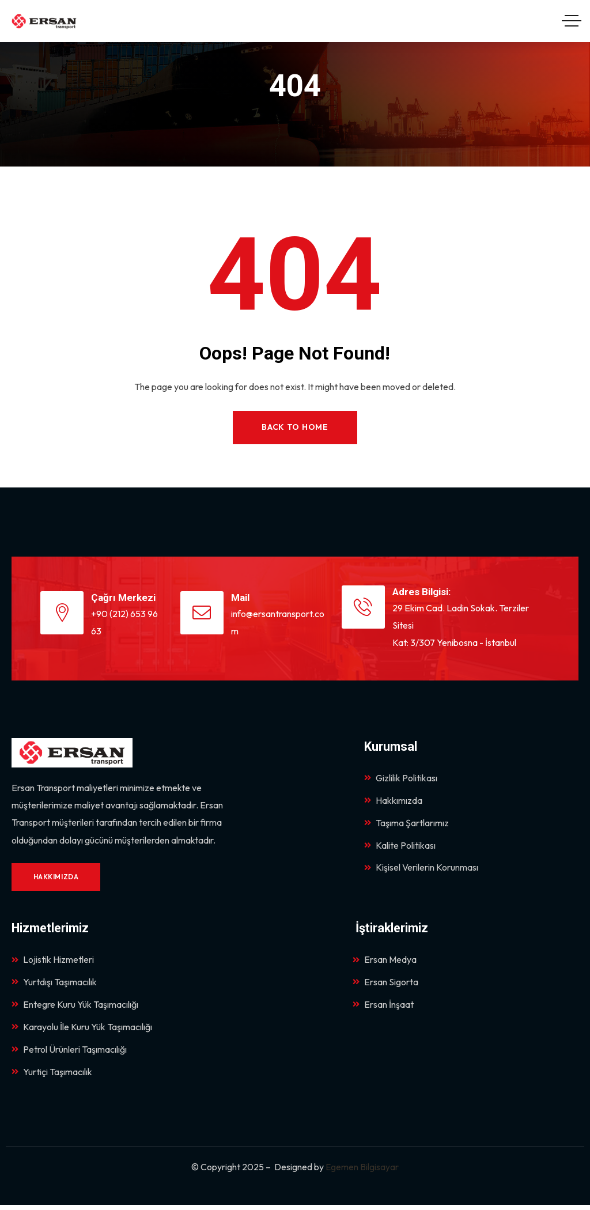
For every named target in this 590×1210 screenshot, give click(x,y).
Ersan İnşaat (383, 1008)
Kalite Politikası (400, 848)
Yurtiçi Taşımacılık (52, 1077)
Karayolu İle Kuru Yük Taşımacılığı (82, 1031)
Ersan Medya (385, 961)
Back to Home (295, 427)
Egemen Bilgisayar (362, 1172)
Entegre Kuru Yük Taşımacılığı (75, 1008)
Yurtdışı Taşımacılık (54, 984)
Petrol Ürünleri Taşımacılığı (69, 1054)
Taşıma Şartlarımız (406, 825)
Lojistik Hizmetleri (53, 961)
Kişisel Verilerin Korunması (421, 871)
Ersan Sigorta (385, 984)
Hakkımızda (393, 802)
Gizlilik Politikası (400, 779)
